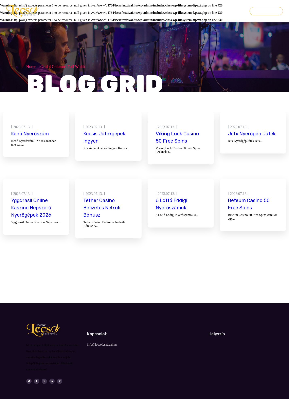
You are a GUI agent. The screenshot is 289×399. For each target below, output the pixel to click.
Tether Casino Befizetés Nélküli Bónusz (101, 208)
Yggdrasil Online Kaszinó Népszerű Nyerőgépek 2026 (31, 208)
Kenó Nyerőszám (30, 134)
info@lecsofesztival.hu (102, 344)
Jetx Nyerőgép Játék (252, 134)
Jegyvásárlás (266, 11)
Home (31, 66)
